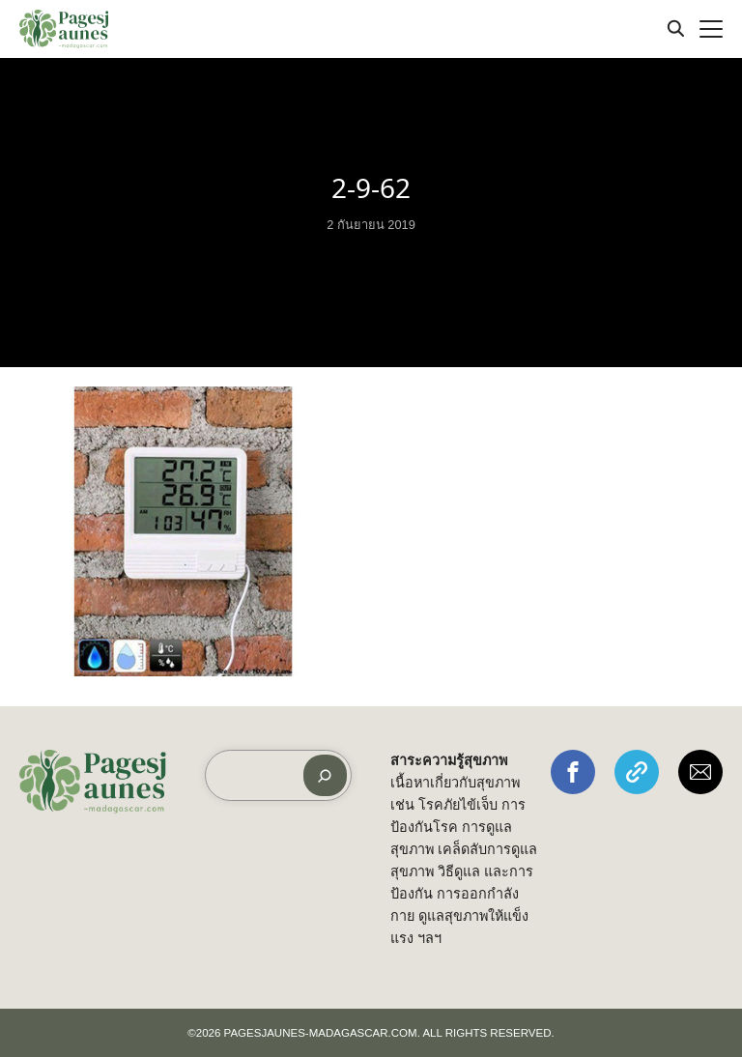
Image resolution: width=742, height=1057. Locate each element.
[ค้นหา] (325, 775)
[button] (573, 772)
